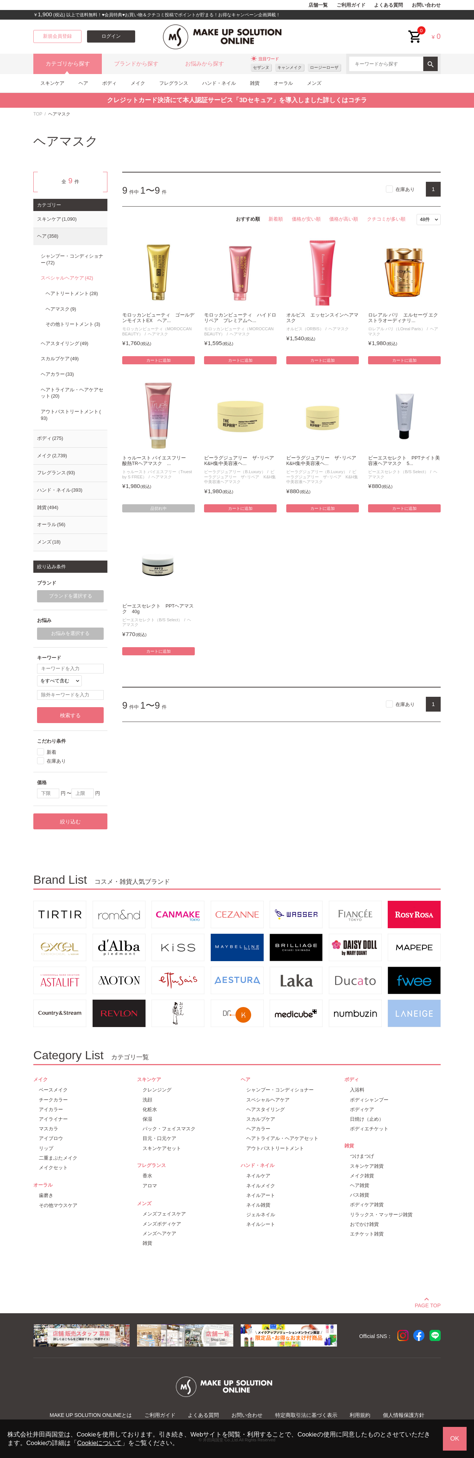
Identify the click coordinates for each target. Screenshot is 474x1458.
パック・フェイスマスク (169, 1128)
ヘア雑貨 (359, 1185)
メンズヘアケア (159, 1233)
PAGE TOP (428, 1304)
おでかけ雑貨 (364, 1224)
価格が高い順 (343, 219)
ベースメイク (53, 1090)
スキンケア (52, 83)
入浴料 (357, 1090)
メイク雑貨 (362, 1175)
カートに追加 (158, 360)
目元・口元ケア (159, 1138)
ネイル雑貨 (258, 1205)
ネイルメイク (260, 1185)
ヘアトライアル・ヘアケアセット (72, 393)
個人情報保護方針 (403, 1415)
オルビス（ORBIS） (305, 329)
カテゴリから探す (68, 64)
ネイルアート (260, 1195)
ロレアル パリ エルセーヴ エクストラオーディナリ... (403, 317)
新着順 (275, 219)
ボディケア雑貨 (367, 1204)
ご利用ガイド (351, 5)
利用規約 (360, 1415)
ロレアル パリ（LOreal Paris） (396, 329)
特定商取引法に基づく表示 (306, 1415)
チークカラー (53, 1100)
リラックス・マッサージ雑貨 (381, 1214)
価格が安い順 (306, 219)
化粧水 (150, 1109)
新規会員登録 (57, 36)
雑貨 (255, 83)
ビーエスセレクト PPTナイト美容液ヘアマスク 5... (404, 460)
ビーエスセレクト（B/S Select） (398, 471)
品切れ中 (158, 508)
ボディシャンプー (369, 1100)
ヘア (83, 83)
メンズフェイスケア (164, 1214)
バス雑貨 (359, 1195)
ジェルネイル (260, 1214)
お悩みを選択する (70, 633)
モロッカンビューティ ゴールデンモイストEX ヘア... (158, 317)
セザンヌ (261, 67)
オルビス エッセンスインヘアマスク (322, 317)
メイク (138, 83)
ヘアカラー (57, 374)
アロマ (150, 1185)
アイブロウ (51, 1138)
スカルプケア (60, 358)
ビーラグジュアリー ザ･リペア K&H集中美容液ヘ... (240, 460)
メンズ (314, 83)
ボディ (109, 83)
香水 (147, 1175)
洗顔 (147, 1100)
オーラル (283, 83)
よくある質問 (388, 5)
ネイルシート (260, 1224)
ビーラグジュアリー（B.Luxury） (234, 471)
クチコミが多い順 (386, 219)
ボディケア (362, 1109)
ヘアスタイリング (64, 343)
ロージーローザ (324, 67)
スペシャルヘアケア (67, 278)
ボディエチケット (369, 1128)
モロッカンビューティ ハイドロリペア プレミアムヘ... (240, 317)
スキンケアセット (162, 1148)
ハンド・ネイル (219, 83)
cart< (415, 30)
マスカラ (48, 1128)
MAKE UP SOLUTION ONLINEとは (91, 1415)
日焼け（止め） (367, 1119)
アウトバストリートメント (71, 415)
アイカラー (51, 1109)
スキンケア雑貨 (367, 1166)
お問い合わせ (426, 5)
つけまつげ (362, 1156)
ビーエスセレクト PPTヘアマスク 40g (158, 608)
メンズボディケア (162, 1224)
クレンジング (157, 1090)
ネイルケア (258, 1175)
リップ (46, 1148)
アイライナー (53, 1119)
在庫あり (405, 189)
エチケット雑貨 (367, 1234)
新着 (51, 752)
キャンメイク (289, 67)
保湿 (147, 1119)
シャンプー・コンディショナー (72, 259)
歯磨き (46, 1195)
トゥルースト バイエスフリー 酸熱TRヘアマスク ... (156, 460)
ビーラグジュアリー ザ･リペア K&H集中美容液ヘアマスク (240, 476)
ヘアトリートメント (72, 293)
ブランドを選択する (70, 596)
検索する (70, 715)
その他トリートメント (73, 324)
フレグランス (173, 83)
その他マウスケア (58, 1205)
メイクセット (53, 1167)
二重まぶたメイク (58, 1158)
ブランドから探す (136, 64)
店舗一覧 (318, 5)
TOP (37, 114)
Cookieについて (99, 1443)
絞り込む (70, 822)
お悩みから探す (204, 64)
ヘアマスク (158, 334)
